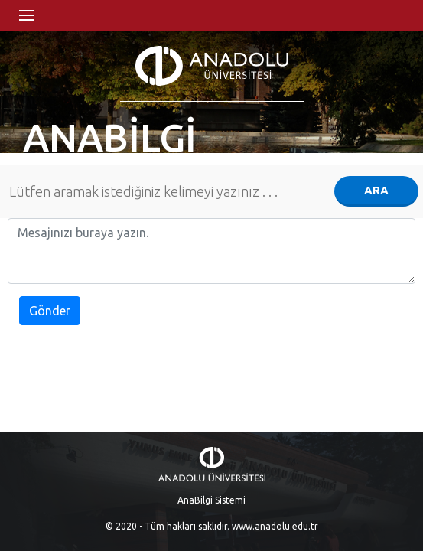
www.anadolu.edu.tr (275, 526)
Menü (26, 15)
